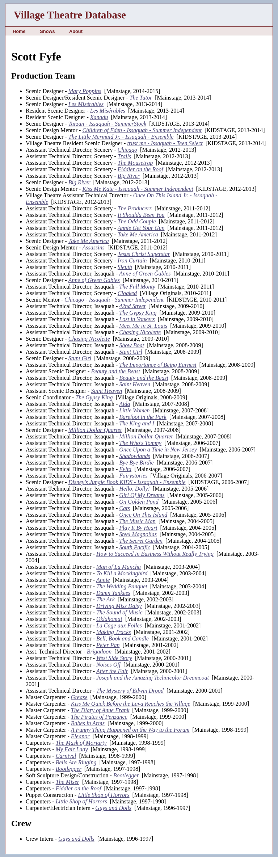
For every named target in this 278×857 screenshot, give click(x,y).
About (76, 31)
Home (19, 31)
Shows (47, 31)
